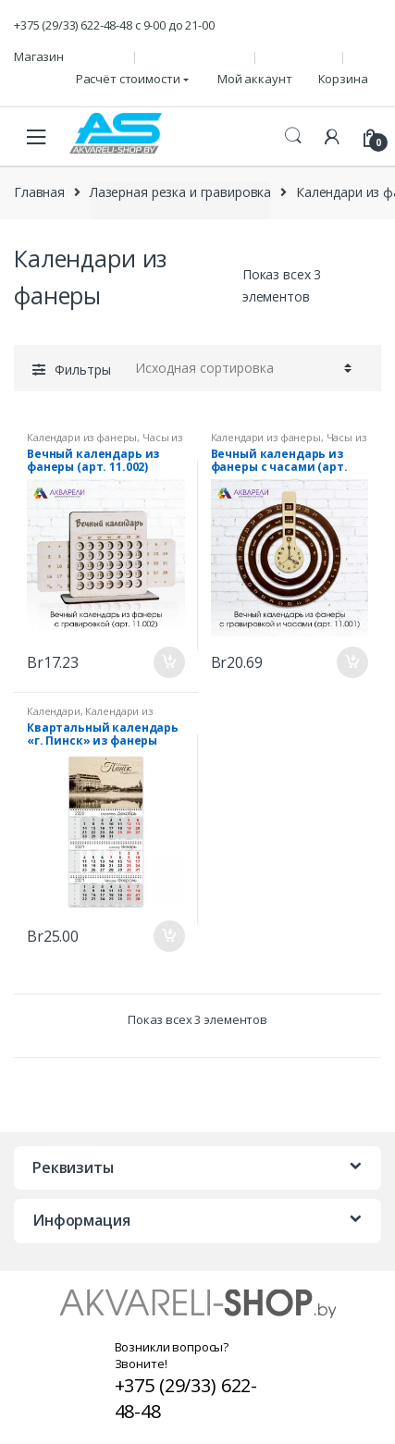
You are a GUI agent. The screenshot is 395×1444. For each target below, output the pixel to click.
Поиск (293, 136)
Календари (53, 711)
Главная (39, 192)
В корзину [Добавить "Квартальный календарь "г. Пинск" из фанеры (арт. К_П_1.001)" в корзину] (168, 936)
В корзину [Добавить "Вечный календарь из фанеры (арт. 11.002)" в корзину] (168, 662)
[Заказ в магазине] (240, 368)
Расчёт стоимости (128, 78)
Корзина (343, 78)
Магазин (39, 56)
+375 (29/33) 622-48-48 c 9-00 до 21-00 (114, 25)
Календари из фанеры (82, 437)
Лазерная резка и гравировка (180, 192)
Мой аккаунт (254, 78)
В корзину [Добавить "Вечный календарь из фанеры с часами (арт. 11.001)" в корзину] (351, 662)
